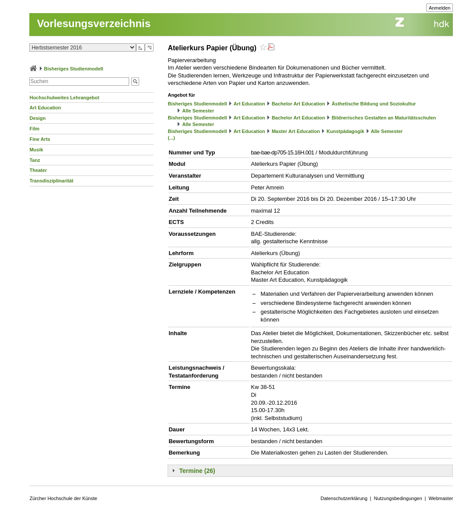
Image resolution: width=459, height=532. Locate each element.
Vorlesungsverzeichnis (94, 23)
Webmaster (440, 498)
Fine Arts (39, 139)
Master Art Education (296, 131)
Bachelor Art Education (298, 103)
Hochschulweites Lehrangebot (64, 97)
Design (37, 118)
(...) (171, 137)
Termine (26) (197, 470)
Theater (38, 170)
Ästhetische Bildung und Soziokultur (374, 103)
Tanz (34, 160)
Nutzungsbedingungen (398, 498)
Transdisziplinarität (51, 180)
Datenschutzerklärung (344, 498)
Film (34, 128)
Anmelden (440, 7)
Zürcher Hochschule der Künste (63, 498)
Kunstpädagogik (345, 131)
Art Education (45, 107)
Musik (36, 149)
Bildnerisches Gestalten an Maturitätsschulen (384, 117)
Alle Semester (198, 110)
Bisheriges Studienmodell (73, 68)
